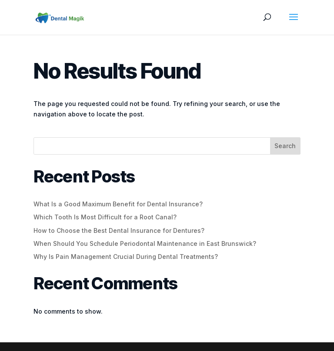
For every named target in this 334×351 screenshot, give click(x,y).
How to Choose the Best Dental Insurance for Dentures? (118, 230)
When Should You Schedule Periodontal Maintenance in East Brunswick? (144, 243)
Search (285, 145)
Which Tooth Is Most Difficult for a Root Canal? (105, 217)
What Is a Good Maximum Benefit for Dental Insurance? (118, 204)
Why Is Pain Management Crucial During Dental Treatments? (125, 256)
